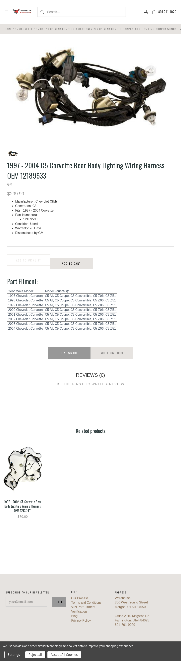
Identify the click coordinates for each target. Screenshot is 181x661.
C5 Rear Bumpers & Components (73, 29)
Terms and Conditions (86, 599)
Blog (74, 612)
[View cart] (154, 12)
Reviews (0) (69, 349)
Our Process (80, 594)
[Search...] (81, 12)
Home (8, 29)
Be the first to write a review (90, 380)
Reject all (35, 654)
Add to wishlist (29, 260)
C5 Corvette (24, 29)
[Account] (146, 12)
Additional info (112, 349)
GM (9, 184)
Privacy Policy (81, 617)
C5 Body (41, 29)
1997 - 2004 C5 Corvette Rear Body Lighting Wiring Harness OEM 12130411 (22, 503)
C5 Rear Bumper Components (120, 29)
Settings (14, 654)
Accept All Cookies (64, 654)
